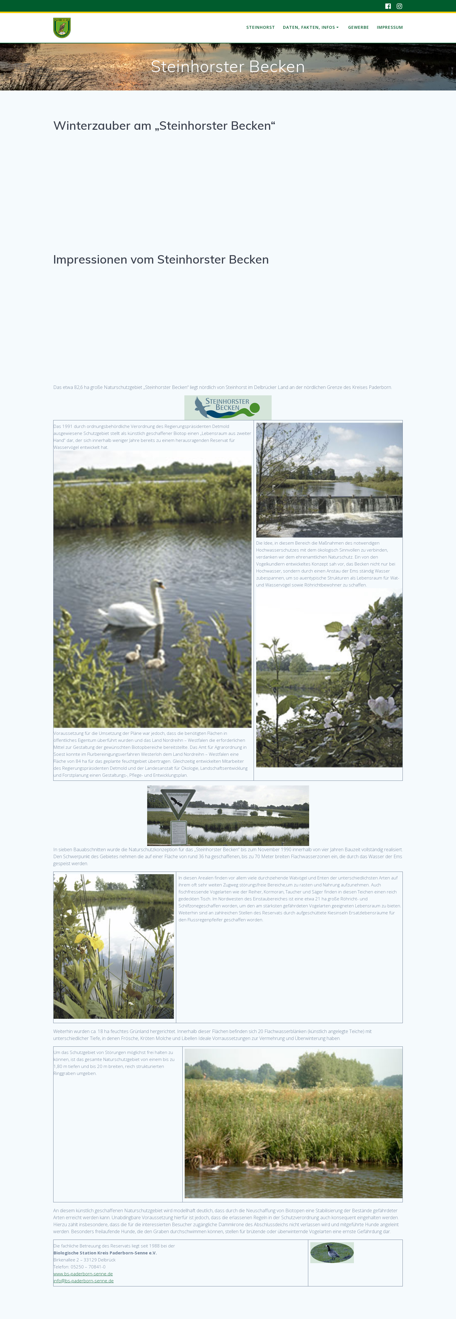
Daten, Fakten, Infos (309, 27)
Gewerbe (358, 27)
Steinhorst (260, 27)
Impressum (390, 27)
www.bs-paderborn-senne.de (83, 1274)
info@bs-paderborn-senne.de (84, 1281)
